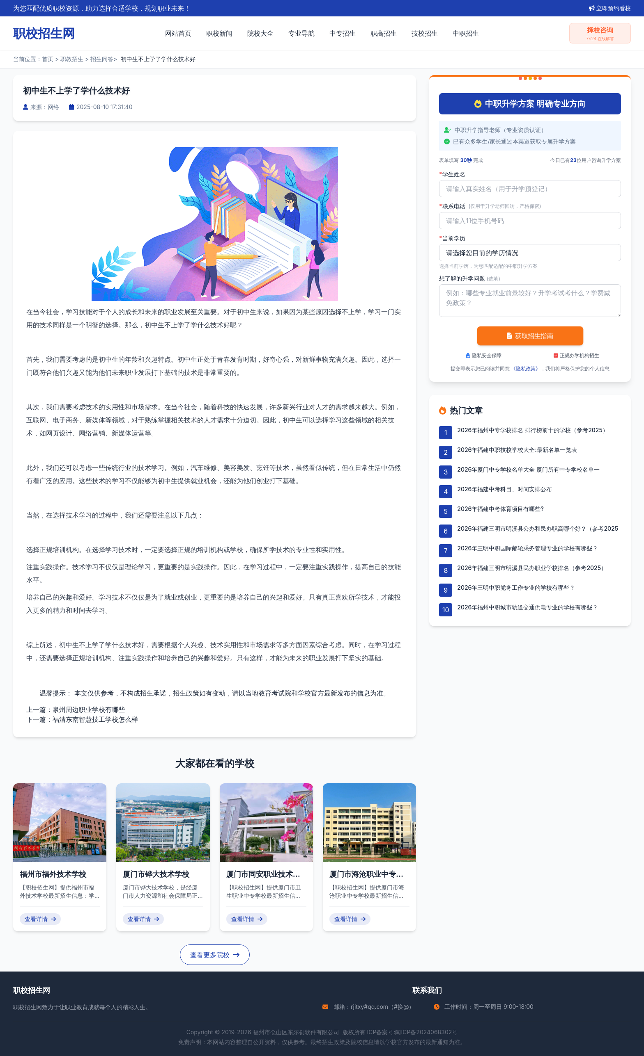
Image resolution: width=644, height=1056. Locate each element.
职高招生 (383, 33)
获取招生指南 (530, 336)
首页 (47, 58)
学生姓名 (452, 174)
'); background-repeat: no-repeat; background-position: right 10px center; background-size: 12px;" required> (530, 252)
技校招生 (425, 33)
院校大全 (260, 33)
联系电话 (490, 206)
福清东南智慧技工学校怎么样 (95, 719)
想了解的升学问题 (469, 278)
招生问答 (101, 58)
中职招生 (466, 33)
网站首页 (178, 33)
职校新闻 (219, 33)
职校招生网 (27, 1007)
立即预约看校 (610, 8)
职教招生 (71, 58)
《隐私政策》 (525, 368)
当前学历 (452, 238)
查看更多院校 (214, 955)
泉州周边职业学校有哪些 (89, 709)
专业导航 (301, 33)
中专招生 (342, 33)
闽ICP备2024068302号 (426, 1032)
